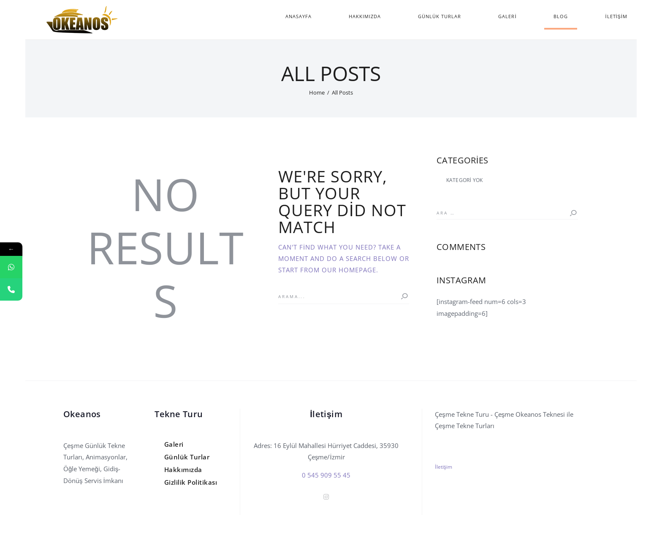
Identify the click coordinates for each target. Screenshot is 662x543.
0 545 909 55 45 (326, 475)
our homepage (349, 270)
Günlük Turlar (187, 457)
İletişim (443, 466)
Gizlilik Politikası (190, 482)
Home (317, 92)
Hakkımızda (183, 469)
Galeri (174, 444)
